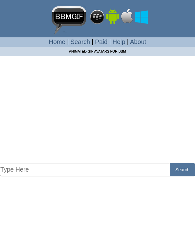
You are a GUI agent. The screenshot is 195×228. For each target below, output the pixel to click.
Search (80, 41)
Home (57, 41)
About (138, 41)
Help (119, 41)
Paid (101, 41)
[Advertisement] (97, 116)
